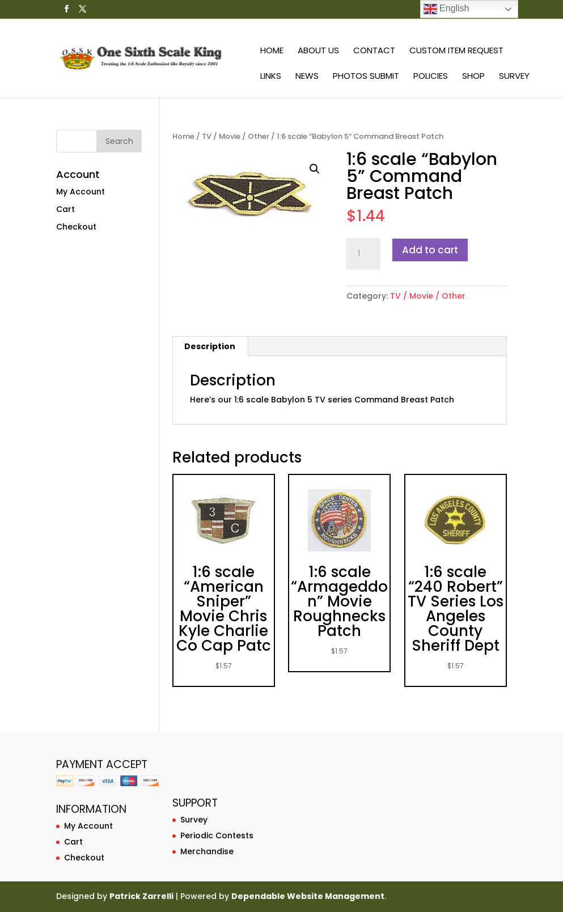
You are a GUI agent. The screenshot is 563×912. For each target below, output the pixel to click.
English (446, 9)
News (307, 77)
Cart (65, 209)
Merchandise (207, 851)
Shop (473, 77)
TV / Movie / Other (235, 136)
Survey (514, 77)
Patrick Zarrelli (141, 896)
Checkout (76, 226)
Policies (430, 77)
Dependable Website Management (307, 896)
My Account (80, 191)
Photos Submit (366, 77)
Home (271, 51)
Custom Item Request (456, 51)
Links (270, 77)
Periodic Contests (216, 835)
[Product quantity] (363, 254)
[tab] (210, 346)
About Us (318, 51)
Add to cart (430, 250)
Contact (374, 51)
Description (209, 346)
